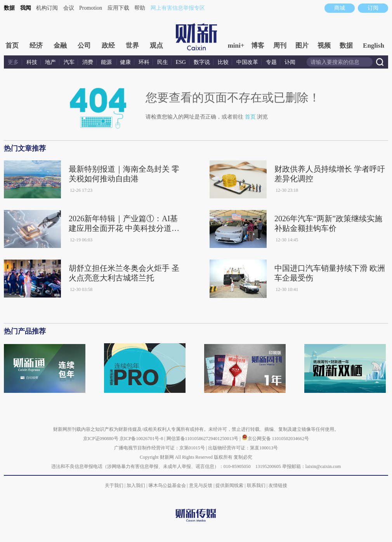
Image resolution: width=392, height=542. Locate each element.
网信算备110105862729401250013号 (203, 438)
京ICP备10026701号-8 (142, 438)
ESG (181, 62)
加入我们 (136, 485)
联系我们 (256, 485)
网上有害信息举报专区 (178, 8)
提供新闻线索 (229, 485)
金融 (60, 45)
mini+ (236, 45)
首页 (12, 45)
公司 (84, 45)
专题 (271, 62)
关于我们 (114, 485)
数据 (9, 8)
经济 (36, 45)
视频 (324, 45)
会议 (68, 8)
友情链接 (278, 485)
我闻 (25, 8)
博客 (257, 45)
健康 (125, 62)
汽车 (69, 62)
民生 (162, 62)
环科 (144, 62)
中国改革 (247, 62)
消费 (87, 62)
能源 (107, 62)
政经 (108, 45)
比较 (223, 62)
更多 (13, 62)
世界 (132, 45)
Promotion (90, 8)
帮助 (139, 8)
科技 (31, 62)
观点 (156, 45)
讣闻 (289, 62)
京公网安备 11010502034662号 (275, 438)
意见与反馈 (200, 485)
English (373, 45)
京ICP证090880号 (100, 438)
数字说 (202, 62)
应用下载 (118, 8)
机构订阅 (47, 8)
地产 (50, 62)
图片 (302, 45)
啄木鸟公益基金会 (168, 485)
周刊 (279, 45)
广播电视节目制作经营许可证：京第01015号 (159, 448)
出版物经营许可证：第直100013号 (243, 448)
